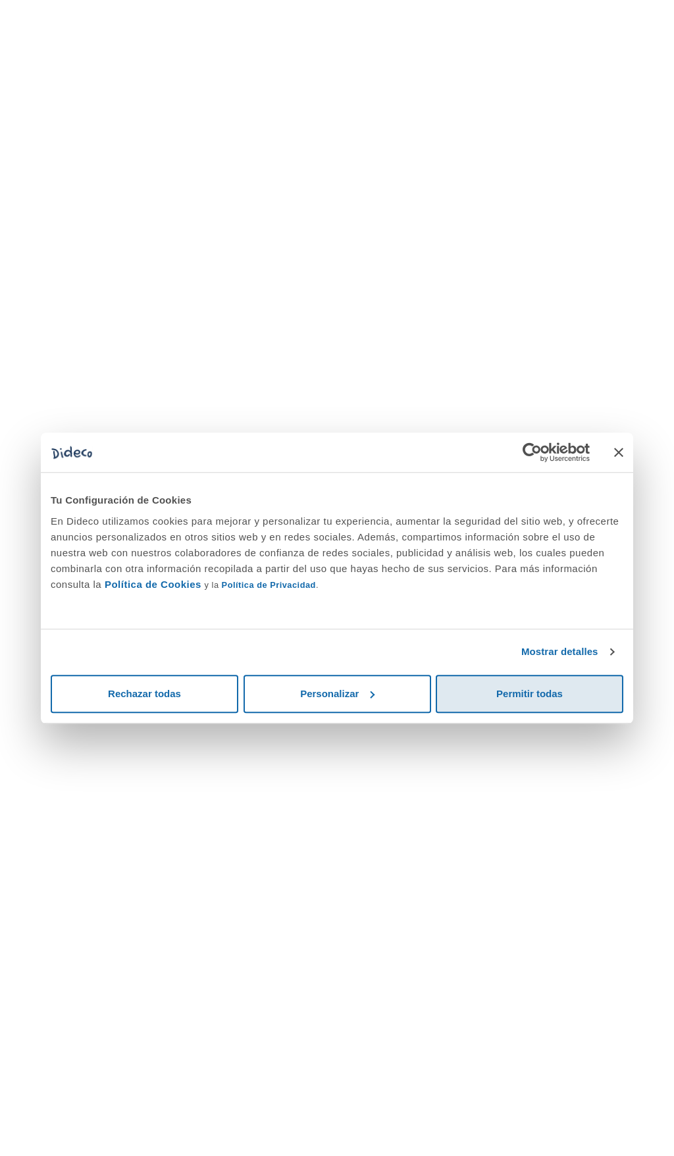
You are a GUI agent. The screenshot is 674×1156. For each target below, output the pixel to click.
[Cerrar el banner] (618, 452)
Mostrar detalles (559, 651)
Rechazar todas (144, 693)
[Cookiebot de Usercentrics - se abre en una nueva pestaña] (532, 452)
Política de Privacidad (269, 585)
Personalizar (337, 693)
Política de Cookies (153, 584)
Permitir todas (529, 693)
